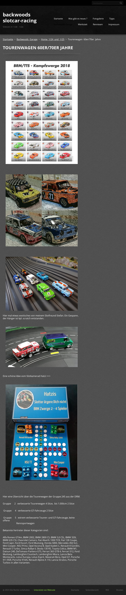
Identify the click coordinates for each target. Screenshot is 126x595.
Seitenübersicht (92, 590)
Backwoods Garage (63, 24)
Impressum (113, 24)
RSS (107, 590)
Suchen (120, 3)
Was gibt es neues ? (77, 18)
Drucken (119, 590)
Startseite (58, 18)
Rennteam (98, 24)
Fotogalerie (98, 18)
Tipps (111, 18)
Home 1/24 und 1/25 (52, 39)
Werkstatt (82, 24)
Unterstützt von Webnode (44, 590)
